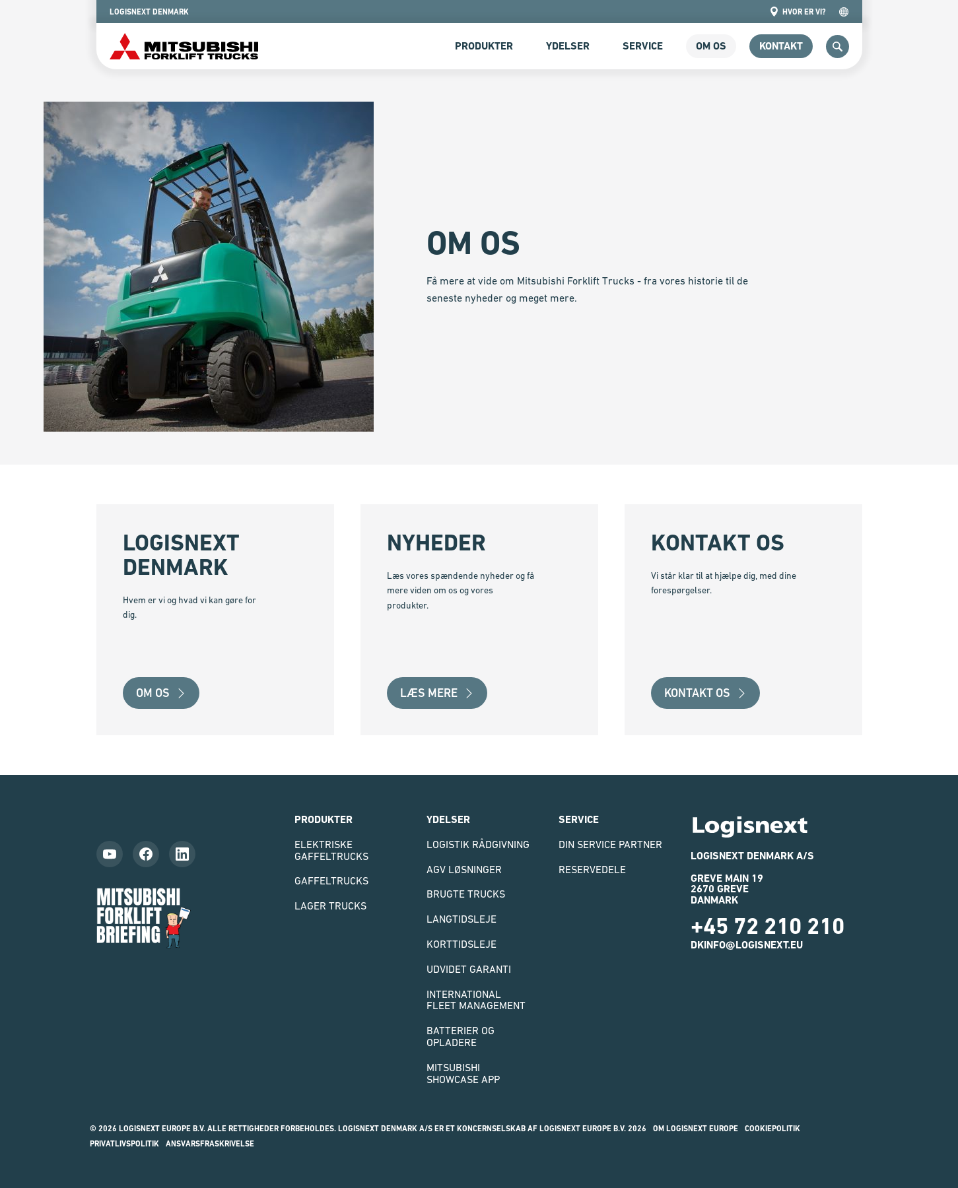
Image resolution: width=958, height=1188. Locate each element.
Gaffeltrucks (331, 880)
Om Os (161, 693)
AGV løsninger (464, 869)
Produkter (484, 46)
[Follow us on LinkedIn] (182, 854)
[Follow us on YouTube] (109, 854)
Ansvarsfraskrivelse (210, 1143)
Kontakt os (705, 693)
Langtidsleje (461, 919)
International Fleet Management (476, 1000)
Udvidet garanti (469, 969)
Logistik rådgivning (478, 844)
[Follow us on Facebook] (146, 854)
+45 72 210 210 (767, 926)
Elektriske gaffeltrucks (331, 850)
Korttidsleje (461, 944)
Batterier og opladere (461, 1036)
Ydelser (568, 46)
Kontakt (781, 46)
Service (643, 46)
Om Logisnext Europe (695, 1128)
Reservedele (592, 869)
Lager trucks (330, 905)
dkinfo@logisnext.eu (747, 945)
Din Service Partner (610, 844)
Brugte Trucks (466, 894)
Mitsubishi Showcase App (463, 1073)
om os (711, 46)
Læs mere (437, 693)
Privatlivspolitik (124, 1143)
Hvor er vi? (797, 11)
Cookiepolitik (772, 1128)
